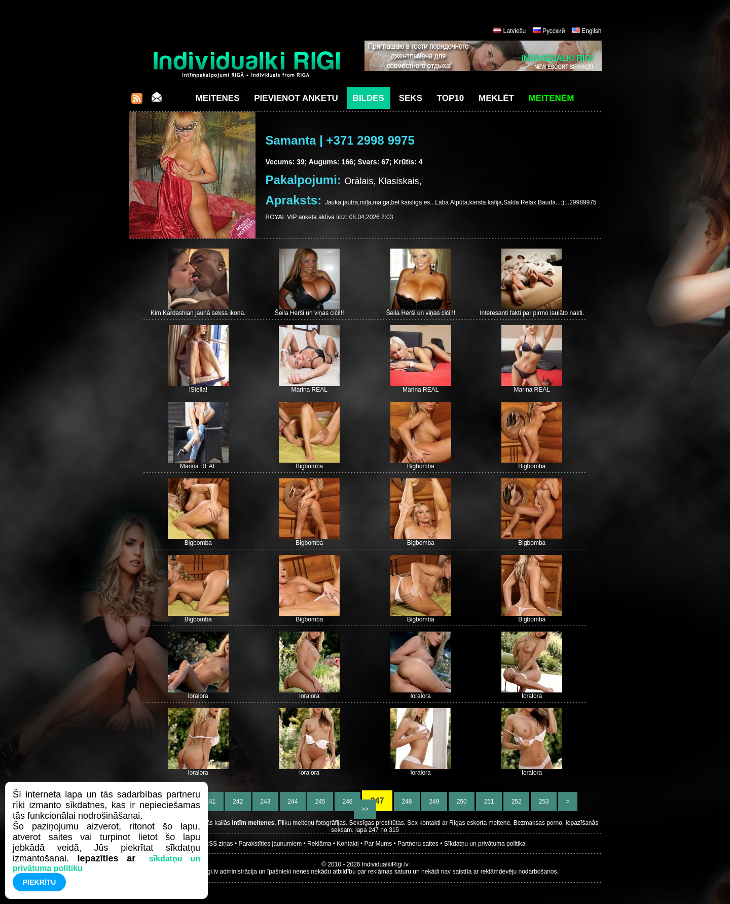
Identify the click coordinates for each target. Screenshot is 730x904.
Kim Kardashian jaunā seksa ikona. (198, 313)
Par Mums (378, 843)
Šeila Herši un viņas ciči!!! (309, 313)
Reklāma (319, 843)
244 (293, 801)
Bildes (368, 98)
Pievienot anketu (296, 98)
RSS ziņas (219, 843)
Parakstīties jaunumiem (270, 843)
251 (489, 801)
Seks (410, 98)
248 (407, 801)
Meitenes (218, 98)
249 (434, 801)
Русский (553, 30)
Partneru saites (418, 843)
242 (238, 801)
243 (265, 801)
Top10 (450, 98)
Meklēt (496, 98)
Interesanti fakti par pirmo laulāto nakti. (532, 313)
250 (461, 801)
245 (320, 801)
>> (365, 809)
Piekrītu (39, 882)
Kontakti (347, 843)
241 (210, 801)
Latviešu (514, 30)
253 (544, 801)
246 (347, 801)
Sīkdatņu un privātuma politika (485, 843)
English (591, 30)
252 (516, 801)
